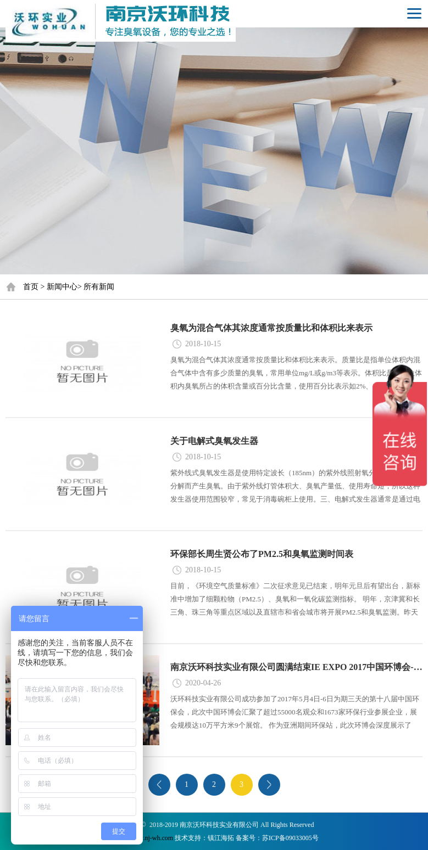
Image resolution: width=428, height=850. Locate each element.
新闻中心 (62, 287)
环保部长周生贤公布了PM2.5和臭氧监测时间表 (261, 554)
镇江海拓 (221, 838)
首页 (30, 287)
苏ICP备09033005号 (290, 838)
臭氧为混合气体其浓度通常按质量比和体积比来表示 (271, 328)
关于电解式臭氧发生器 (214, 441)
